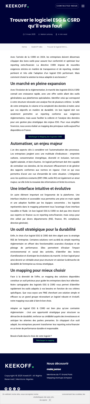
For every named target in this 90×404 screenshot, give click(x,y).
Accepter (43, 400)
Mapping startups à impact (59, 377)
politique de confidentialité (50, 394)
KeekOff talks (37, 47)
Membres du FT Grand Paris (59, 374)
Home (24, 47)
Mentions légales (24, 379)
